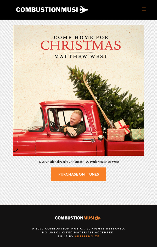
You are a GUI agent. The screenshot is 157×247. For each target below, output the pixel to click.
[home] (52, 9)
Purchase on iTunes (78, 174)
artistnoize (87, 236)
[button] (144, 9)
